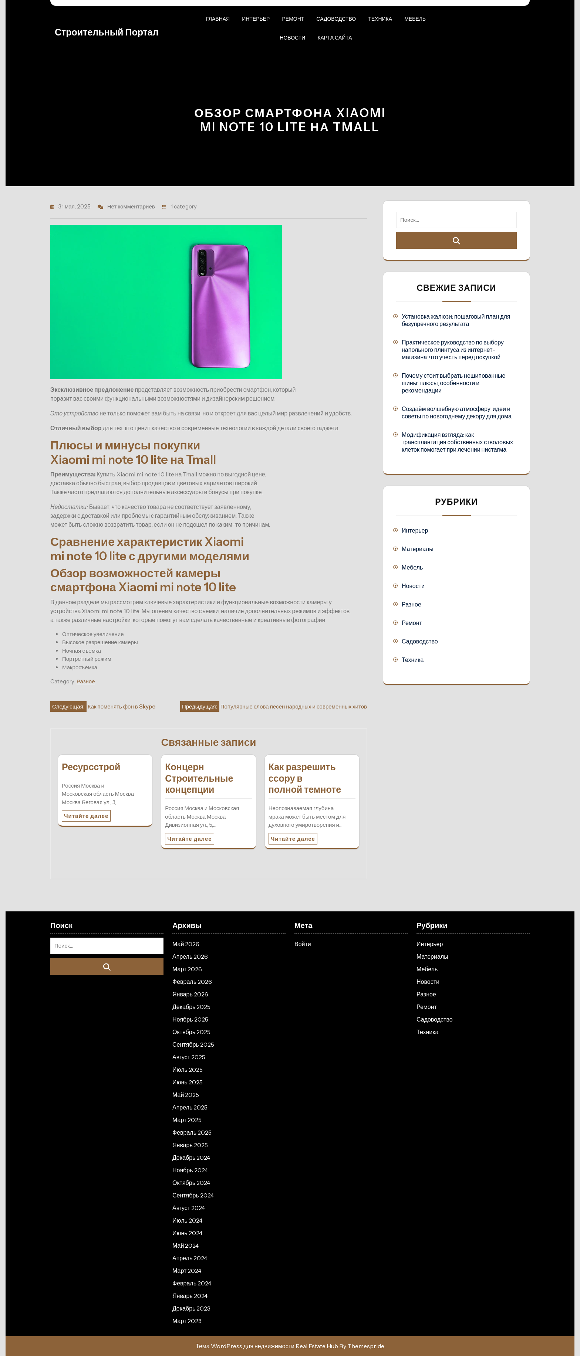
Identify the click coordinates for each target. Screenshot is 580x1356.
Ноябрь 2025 (190, 1019)
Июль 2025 (187, 1069)
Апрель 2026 (190, 956)
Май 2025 (185, 1094)
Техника (380, 19)
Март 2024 (186, 1270)
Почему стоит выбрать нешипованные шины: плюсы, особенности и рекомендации (453, 383)
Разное (86, 681)
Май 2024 (185, 1245)
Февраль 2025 (192, 1132)
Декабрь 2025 (191, 1006)
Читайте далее (86, 815)
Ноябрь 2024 (190, 1170)
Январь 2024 (190, 1295)
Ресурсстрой (91, 766)
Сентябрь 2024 (193, 1195)
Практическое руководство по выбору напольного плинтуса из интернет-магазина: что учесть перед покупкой (453, 350)
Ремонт (293, 19)
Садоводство (336, 19)
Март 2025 (187, 1120)
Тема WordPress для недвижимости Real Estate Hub (267, 1346)
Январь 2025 (190, 1145)
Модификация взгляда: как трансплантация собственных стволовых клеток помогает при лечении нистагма (457, 442)
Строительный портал (107, 32)
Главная (218, 19)
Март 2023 (187, 1321)
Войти (302, 944)
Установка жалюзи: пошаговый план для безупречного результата (456, 320)
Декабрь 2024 (191, 1157)
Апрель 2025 (190, 1107)
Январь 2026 (190, 994)
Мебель (415, 19)
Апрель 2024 (189, 1258)
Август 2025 (188, 1057)
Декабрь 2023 (191, 1308)
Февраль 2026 (192, 981)
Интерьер (256, 19)
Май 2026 (185, 944)
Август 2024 (188, 1207)
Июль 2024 (187, 1220)
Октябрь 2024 (191, 1182)
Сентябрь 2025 (193, 1044)
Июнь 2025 (187, 1082)
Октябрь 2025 (191, 1032)
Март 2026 (187, 969)
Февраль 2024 (191, 1283)
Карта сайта (334, 37)
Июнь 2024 (187, 1233)
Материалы (418, 549)
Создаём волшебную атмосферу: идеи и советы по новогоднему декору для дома (457, 412)
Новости (292, 37)
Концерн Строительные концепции (199, 778)
